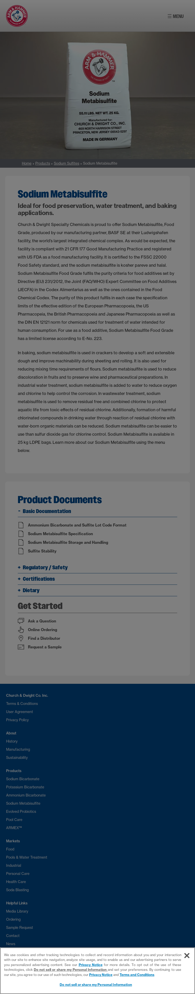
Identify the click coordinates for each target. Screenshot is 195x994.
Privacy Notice (91, 965)
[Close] (186, 955)
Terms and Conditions (137, 975)
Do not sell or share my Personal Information (71, 970)
